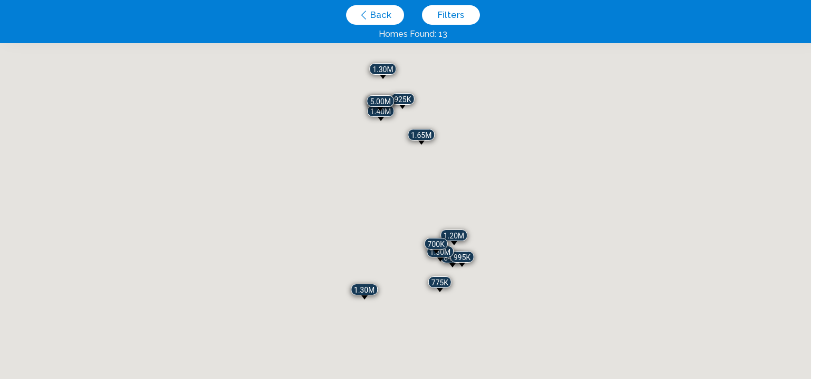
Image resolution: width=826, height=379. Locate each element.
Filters (451, 14)
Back (379, 14)
